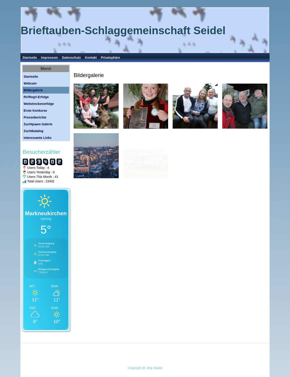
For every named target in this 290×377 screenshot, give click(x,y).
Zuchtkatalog (33, 131)
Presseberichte (35, 117)
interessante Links (37, 138)
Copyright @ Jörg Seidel (145, 368)
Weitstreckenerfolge (39, 104)
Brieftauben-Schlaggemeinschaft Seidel (123, 30)
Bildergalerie (33, 90)
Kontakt (91, 57)
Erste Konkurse (35, 110)
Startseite (29, 57)
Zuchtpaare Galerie (38, 124)
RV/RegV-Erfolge (36, 97)
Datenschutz (71, 57)
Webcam (30, 83)
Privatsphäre (110, 57)
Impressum (49, 57)
